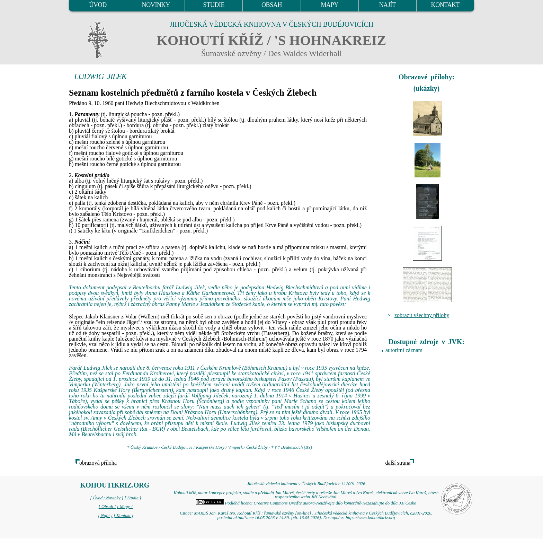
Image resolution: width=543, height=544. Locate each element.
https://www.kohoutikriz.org (370, 517)
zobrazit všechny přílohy (421, 315)
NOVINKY (156, 4)
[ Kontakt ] (123, 515)
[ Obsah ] (107, 506)
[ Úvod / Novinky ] (106, 497)
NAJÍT (387, 4)
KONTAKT (445, 4)
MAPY (329, 4)
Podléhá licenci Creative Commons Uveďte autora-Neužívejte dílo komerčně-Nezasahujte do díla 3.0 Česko (306, 503)
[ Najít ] (105, 515)
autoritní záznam (403, 350)
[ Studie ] (132, 497)
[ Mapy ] (125, 506)
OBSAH (271, 4)
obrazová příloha (98, 463)
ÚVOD (97, 4)
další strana (397, 463)
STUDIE (214, 4)
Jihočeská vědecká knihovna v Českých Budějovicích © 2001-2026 (306, 483)
